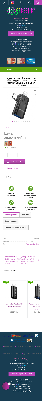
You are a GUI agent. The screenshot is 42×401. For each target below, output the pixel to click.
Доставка (27, 354)
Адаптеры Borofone (32, 244)
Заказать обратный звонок (21, 33)
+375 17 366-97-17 (24, 48)
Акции (39, 346)
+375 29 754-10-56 (25, 44)
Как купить (8, 354)
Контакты (20, 346)
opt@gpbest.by (25, 51)
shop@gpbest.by (25, 30)
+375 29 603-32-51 (21, 27)
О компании (8, 346)
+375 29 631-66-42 (24, 46)
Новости (30, 346)
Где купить (37, 354)
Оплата (17, 354)
